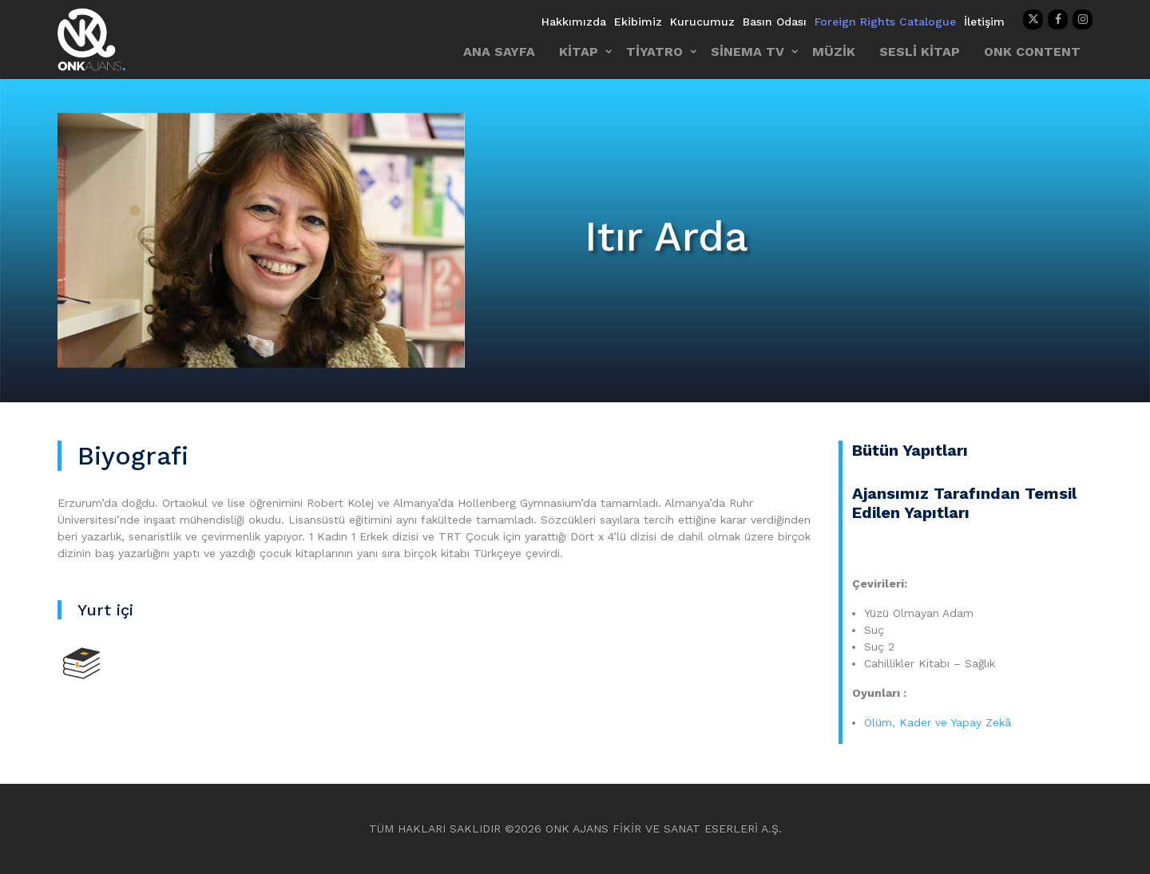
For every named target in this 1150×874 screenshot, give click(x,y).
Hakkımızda (573, 21)
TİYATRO (654, 51)
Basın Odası (775, 21)
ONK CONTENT (1032, 51)
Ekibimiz (638, 21)
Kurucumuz (702, 21)
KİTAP (578, 51)
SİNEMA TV (747, 51)
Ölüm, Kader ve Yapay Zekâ (937, 722)
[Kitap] (81, 662)
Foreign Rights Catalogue (885, 21)
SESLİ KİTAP (919, 51)
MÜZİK (833, 51)
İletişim (984, 21)
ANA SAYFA (499, 51)
